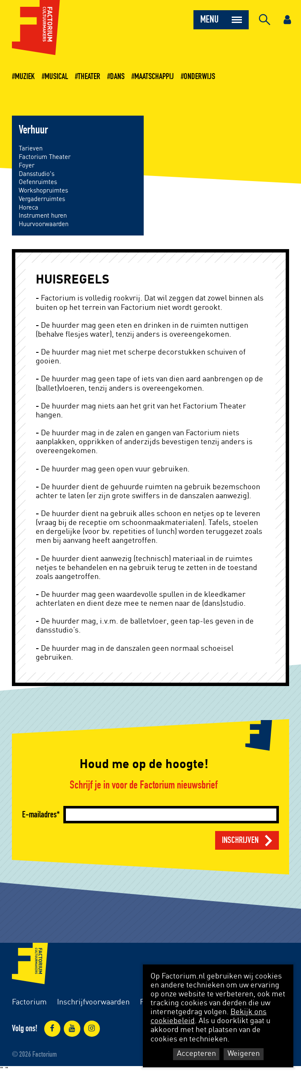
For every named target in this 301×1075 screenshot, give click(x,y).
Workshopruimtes (43, 190)
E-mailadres (39, 814)
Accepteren (196, 1054)
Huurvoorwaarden (43, 224)
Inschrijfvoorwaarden (93, 1002)
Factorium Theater (45, 157)
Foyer (26, 165)
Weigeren (243, 1054)
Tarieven (31, 148)
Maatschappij (154, 76)
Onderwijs (199, 76)
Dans (117, 76)
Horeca (28, 207)
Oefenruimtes (38, 182)
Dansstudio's (36, 174)
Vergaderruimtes (42, 199)
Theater (89, 76)
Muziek (25, 76)
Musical (56, 76)
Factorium (29, 1002)
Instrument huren (43, 216)
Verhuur (33, 130)
